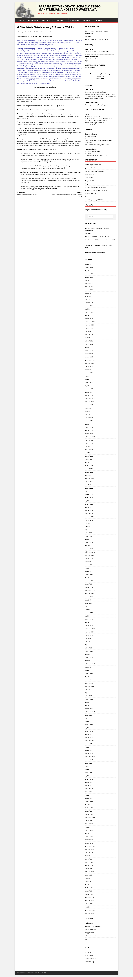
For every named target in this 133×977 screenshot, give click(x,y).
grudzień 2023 (89, 354)
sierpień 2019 (89, 520)
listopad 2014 (89, 680)
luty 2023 (87, 386)
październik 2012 (90, 741)
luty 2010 (87, 805)
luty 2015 (87, 677)
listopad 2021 (89, 434)
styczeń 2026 (89, 274)
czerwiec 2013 (89, 715)
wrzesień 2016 (89, 632)
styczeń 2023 (89, 389)
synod (86, 939)
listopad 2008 (89, 843)
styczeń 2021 (89, 466)
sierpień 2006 (89, 904)
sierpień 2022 (89, 405)
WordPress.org (89, 962)
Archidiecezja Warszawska (93, 165)
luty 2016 (87, 654)
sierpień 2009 (89, 820)
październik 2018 (90, 552)
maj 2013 (87, 718)
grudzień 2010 (89, 782)
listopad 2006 (89, 894)
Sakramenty (46, 20)
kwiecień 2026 (89, 264)
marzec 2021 (89, 459)
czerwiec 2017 (89, 603)
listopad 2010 (89, 785)
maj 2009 (87, 827)
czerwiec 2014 (89, 689)
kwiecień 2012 (89, 750)
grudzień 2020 (89, 469)
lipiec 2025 (88, 293)
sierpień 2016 (89, 635)
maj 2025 (87, 299)
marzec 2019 (89, 536)
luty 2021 (87, 462)
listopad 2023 (89, 357)
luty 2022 (87, 424)
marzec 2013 (89, 725)
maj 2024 (87, 338)
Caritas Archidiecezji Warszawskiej (95, 187)
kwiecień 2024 (89, 341)
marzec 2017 (89, 613)
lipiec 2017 (88, 600)
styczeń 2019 (89, 542)
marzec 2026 (89, 267)
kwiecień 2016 (89, 648)
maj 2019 (87, 529)
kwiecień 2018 (89, 571)
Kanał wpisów (89, 955)
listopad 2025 (89, 280)
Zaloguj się (88, 952)
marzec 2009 (89, 830)
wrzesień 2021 (89, 440)
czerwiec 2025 (89, 296)
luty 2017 (87, 616)
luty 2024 (87, 347)
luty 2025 (87, 309)
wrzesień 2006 (89, 900)
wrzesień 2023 (89, 363)
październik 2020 (90, 475)
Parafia (19, 20)
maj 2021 (87, 453)
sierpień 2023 (89, 367)
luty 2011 (87, 776)
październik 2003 (90, 910)
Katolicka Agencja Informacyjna (94, 171)
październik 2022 (90, 398)
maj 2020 (87, 491)
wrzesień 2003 (89, 913)
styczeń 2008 (89, 862)
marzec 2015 (89, 673)
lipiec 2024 (88, 331)
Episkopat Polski (90, 168)
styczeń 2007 (89, 888)
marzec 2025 (89, 306)
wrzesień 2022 (89, 402)
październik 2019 (90, 513)
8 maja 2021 (23, 32)
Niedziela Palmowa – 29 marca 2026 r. (97, 39)
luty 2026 (87, 271)
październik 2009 (90, 817)
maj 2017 (87, 606)
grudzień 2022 (89, 392)
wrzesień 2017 (89, 593)
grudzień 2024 (89, 315)
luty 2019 (87, 539)
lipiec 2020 (88, 485)
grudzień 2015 (89, 661)
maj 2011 (87, 766)
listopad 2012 (89, 737)
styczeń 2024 (89, 351)
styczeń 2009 (89, 836)
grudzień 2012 (89, 734)
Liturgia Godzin (89, 184)
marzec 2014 (89, 699)
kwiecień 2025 (89, 303)
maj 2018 (87, 568)
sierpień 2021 (89, 443)
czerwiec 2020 (89, 488)
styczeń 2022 (89, 427)
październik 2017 (90, 590)
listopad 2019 (89, 510)
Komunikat (88, 36)
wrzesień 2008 (89, 849)
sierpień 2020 (89, 482)
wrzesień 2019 (89, 517)
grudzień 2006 (89, 891)
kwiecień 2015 (89, 670)
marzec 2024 (89, 344)
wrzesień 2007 (89, 872)
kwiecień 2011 (89, 769)
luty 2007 (87, 884)
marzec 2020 (89, 498)
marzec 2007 (89, 881)
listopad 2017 (89, 587)
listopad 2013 (89, 709)
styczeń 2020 (89, 504)
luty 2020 (87, 501)
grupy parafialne (90, 933)
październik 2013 (90, 712)
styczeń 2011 (89, 779)
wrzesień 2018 (89, 555)
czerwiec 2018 (89, 565)
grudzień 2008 (89, 840)
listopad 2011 (89, 753)
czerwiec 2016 (89, 641)
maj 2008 (87, 856)
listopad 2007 (89, 868)
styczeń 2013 (89, 731)
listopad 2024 (89, 319)
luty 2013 (87, 728)
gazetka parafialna (90, 929)
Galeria (86, 20)
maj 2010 (87, 795)
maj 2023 (87, 376)
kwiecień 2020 (89, 494)
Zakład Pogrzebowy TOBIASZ (94, 200)
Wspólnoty (61, 20)
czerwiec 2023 (89, 373)
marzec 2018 (89, 574)
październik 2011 (90, 757)
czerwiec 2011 (89, 763)
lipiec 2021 (88, 446)
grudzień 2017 (89, 584)
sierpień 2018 (89, 558)
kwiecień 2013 (89, 721)
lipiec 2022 (88, 408)
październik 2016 (90, 629)
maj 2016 (87, 645)
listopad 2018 (89, 549)
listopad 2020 (89, 472)
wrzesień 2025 (89, 287)
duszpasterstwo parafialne (93, 926)
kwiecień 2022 (89, 418)
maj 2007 (87, 878)
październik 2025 (90, 283)
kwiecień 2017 (89, 609)
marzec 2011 (89, 773)
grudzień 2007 (89, 865)
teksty (86, 942)
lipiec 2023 (88, 370)
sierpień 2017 (89, 597)
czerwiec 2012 (89, 744)
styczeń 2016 (89, 657)
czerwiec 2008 (89, 852)
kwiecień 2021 (89, 456)
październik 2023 (90, 360)
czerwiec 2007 (89, 875)
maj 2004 (87, 907)
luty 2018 (87, 577)
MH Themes (43, 973)
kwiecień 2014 (89, 696)
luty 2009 (87, 833)
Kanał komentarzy (90, 958)
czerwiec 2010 (89, 792)
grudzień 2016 (89, 622)
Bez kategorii (89, 923)
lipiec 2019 (88, 523)
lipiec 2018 (88, 561)
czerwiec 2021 (89, 450)
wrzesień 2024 (89, 325)
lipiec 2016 (88, 638)
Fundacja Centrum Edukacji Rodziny (96, 190)
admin (31, 32)
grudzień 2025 (89, 277)
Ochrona (97, 20)
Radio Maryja (89, 177)
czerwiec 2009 (89, 824)
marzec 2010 (89, 801)
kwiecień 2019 (89, 533)
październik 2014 (90, 683)
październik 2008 (90, 846)
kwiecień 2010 (89, 798)
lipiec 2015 (88, 667)
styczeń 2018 (89, 581)
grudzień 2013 (89, 705)
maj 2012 (87, 747)
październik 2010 (90, 789)
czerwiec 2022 (89, 411)
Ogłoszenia (74, 20)
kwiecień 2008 (89, 859)
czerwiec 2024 (89, 335)
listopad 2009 (89, 814)
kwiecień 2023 (89, 379)
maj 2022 (87, 414)
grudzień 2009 (89, 811)
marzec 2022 (89, 421)
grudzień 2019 (89, 507)
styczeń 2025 (89, 312)
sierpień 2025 (89, 290)
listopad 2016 (89, 625)
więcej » (87, 61)
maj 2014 (87, 693)
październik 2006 (90, 897)
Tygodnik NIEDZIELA (91, 193)
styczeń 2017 (89, 619)
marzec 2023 (89, 382)
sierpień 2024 (89, 328)
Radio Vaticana (89, 174)
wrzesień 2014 (89, 686)
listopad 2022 (89, 395)
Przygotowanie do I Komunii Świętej (96, 210)
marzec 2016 (89, 651)
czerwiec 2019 (89, 526)
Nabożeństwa (33, 20)
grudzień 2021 (89, 430)
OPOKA (87, 197)
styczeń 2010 (89, 808)
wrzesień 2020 (89, 478)
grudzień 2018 (89, 545)
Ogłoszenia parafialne (42, 32)
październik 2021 (90, 437)
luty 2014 (87, 702)
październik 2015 (90, 664)
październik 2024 (90, 322)
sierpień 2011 (89, 760)
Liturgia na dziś (89, 181)
